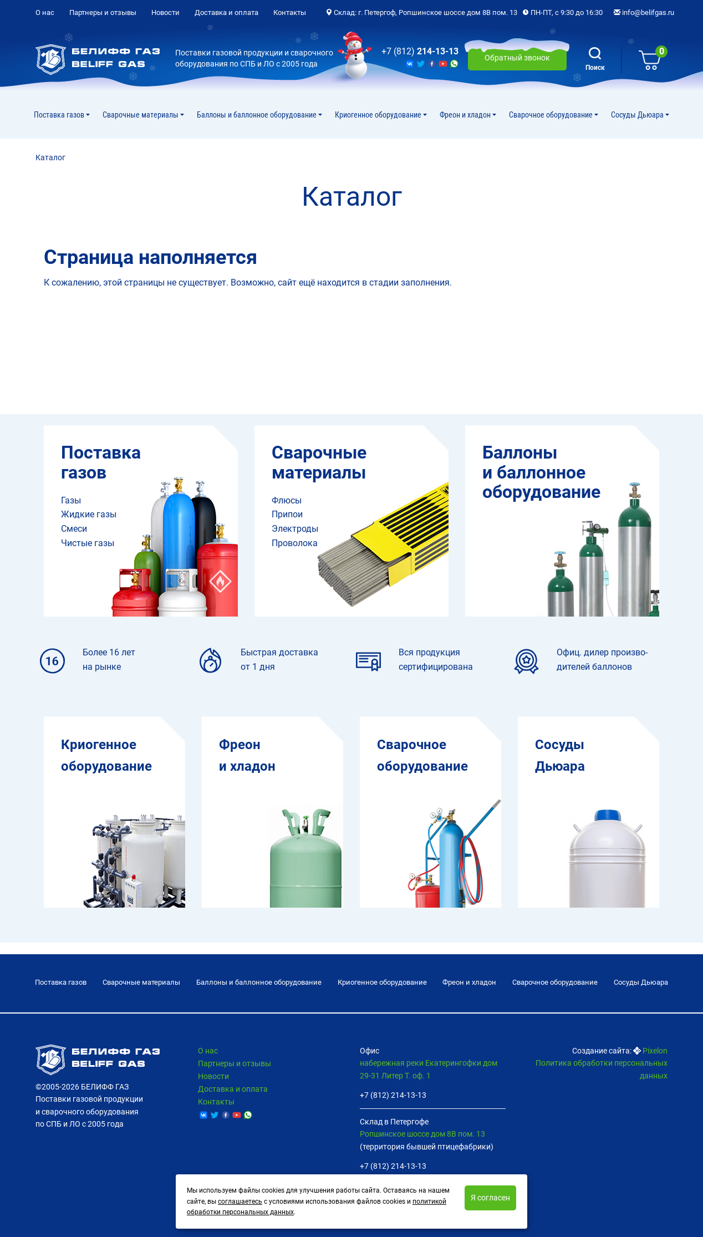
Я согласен (490, 1197)
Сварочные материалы (141, 114)
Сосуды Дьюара (638, 114)
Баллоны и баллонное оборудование (257, 114)
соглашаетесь (240, 1201)
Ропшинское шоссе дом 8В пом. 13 (422, 1134)
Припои (287, 514)
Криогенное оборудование (379, 114)
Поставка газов (60, 114)
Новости (165, 12)
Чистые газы (87, 543)
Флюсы (287, 500)
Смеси (74, 528)
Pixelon (655, 1050)
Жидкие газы (88, 514)
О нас (44, 12)
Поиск (595, 59)
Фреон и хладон (466, 114)
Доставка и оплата (226, 12)
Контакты (289, 12)
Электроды (295, 528)
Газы (71, 500)
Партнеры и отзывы (102, 12)
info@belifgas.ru (644, 12)
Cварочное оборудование (551, 114)
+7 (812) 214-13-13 (393, 1095)
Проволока (295, 543)
